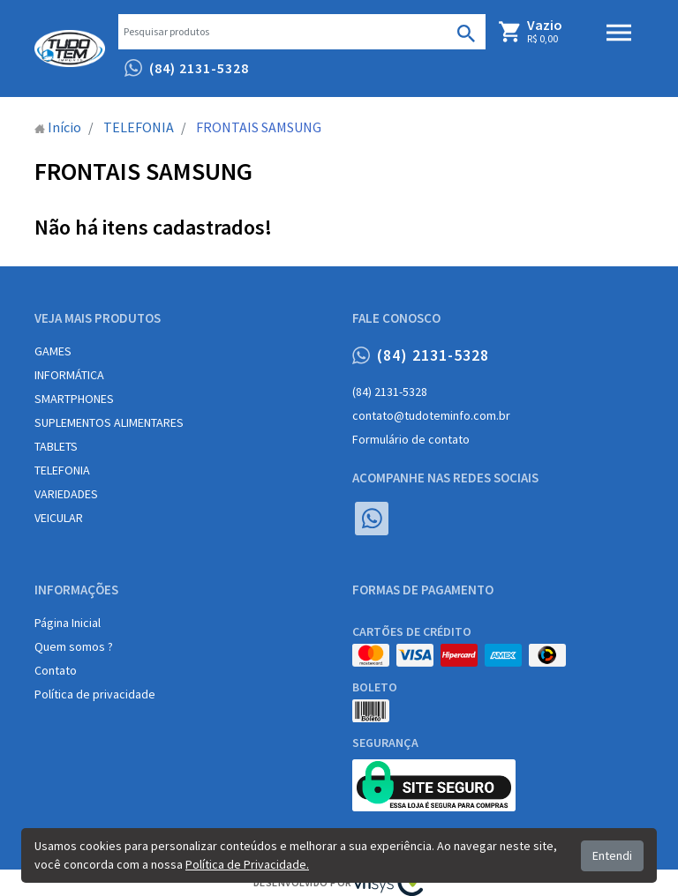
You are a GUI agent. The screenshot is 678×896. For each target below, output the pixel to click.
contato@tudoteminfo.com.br (431, 415)
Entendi (612, 855)
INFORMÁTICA (69, 375)
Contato (55, 670)
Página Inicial (67, 623)
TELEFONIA (62, 470)
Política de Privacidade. (247, 864)
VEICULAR (58, 518)
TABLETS (56, 446)
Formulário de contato (411, 439)
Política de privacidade (94, 694)
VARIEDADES (66, 494)
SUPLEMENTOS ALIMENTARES (109, 422)
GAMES (53, 351)
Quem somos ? (73, 646)
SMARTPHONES (74, 399)
